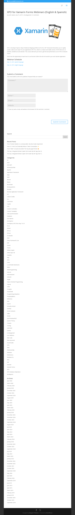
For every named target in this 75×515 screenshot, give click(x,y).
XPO (8, 369)
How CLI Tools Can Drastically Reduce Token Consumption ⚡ (23, 146)
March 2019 (10, 490)
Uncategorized (27, 15)
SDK (8, 301)
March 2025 (10, 407)
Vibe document (11, 340)
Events (8, 245)
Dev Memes (10, 218)
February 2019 (10, 493)
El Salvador (10, 235)
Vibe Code (9, 338)
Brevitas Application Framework (15, 192)
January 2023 (10, 458)
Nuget (8, 279)
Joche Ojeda (12, 15)
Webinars (9, 352)
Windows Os (10, 357)
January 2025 (10, 412)
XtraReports (10, 374)
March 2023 (10, 456)
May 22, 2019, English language (15, 65)
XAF (8, 362)
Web (8, 347)
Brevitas (9, 189)
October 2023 (10, 446)
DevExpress (10, 221)
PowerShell (10, 291)
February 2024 (10, 439)
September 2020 (11, 471)
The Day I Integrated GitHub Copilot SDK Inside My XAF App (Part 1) (24, 153)
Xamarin (9, 364)
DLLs (8, 226)
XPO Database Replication (14, 372)
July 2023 (9, 451)
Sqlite (8, 313)
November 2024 (11, 417)
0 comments (35, 15)
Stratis (8, 316)
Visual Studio (10, 342)
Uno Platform (10, 335)
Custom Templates (12, 211)
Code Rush (10, 201)
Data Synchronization (12, 213)
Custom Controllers (12, 209)
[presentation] (19, 115)
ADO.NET (9, 165)
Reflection (9, 299)
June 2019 (9, 485)
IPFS (8, 260)
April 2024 (9, 434)
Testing (9, 325)
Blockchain (10, 184)
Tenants (9, 323)
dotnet (8, 228)
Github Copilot (10, 250)
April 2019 (9, 488)
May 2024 (9, 432)
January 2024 (10, 441)
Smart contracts (11, 311)
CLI (8, 199)
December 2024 (11, 415)
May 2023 (9, 454)
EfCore (9, 230)
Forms (8, 248)
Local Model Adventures (13, 265)
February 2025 (10, 410)
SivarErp (9, 308)
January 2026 (10, 388)
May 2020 (9, 473)
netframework (10, 274)
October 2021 (10, 466)
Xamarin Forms (11, 367)
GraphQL (9, 255)
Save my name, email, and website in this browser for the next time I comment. (29, 109)
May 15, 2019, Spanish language (15, 62)
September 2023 (11, 449)
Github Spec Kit (11, 252)
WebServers (10, 355)
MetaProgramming (12, 269)
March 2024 (10, 437)
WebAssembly (10, 350)
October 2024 (10, 420)
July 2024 (9, 427)
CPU (8, 206)
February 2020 (10, 478)
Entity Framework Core (13, 240)
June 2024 (9, 429)
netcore (9, 272)
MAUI (8, 267)
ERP (8, 243)
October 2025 (10, 393)
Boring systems (11, 187)
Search (9, 304)
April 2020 (9, 476)
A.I (7, 160)
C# (8, 194)
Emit (8, 238)
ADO (8, 162)
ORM (8, 286)
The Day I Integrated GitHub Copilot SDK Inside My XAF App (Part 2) (24, 151)
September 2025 (11, 395)
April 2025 (9, 405)
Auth (8, 177)
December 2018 (11, 497)
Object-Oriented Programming (15, 282)
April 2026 (9, 381)
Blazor (8, 182)
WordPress (49, 513)
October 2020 (10, 468)
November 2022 (11, 463)
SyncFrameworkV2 (12, 318)
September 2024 (11, 422)
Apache (9, 170)
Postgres (9, 289)
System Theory (11, 321)
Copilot (9, 204)
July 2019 (9, 483)
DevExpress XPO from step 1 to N (16, 223)
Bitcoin (9, 179)
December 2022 (11, 461)
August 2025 (10, 398)
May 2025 (9, 402)
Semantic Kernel (11, 306)
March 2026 (10, 383)
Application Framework (13, 172)
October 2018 (10, 500)
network (9, 277)
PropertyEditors (11, 296)
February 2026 (10, 385)
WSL (8, 359)
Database (9, 216)
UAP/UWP (9, 328)
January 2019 (10, 495)
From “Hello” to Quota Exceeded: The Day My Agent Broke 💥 (23, 149)
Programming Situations (13, 294)
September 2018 (11, 502)
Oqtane (9, 284)
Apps (8, 175)
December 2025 (11, 390)
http (8, 257)
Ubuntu (9, 330)
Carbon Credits (11, 196)
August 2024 (10, 424)
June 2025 (9, 400)
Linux (8, 262)
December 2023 (11, 444)
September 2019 (11, 480)
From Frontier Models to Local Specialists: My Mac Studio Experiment (25, 144)
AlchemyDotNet (11, 167)
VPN (8, 345)
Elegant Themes (34, 513)
